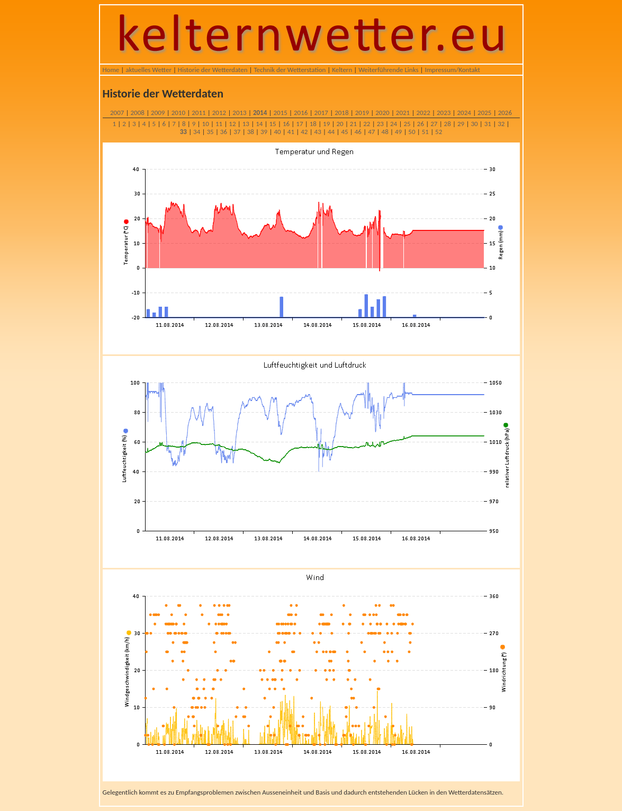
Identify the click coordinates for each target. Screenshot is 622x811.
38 (250, 132)
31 (487, 124)
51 (425, 132)
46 (358, 132)
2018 (341, 113)
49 (398, 132)
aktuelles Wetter (148, 70)
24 (393, 124)
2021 (403, 113)
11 (218, 124)
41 (290, 132)
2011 (198, 113)
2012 (219, 113)
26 (420, 124)
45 (344, 132)
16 (286, 124)
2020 (382, 113)
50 (411, 132)
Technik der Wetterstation (290, 70)
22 (366, 124)
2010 (178, 113)
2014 (260, 113)
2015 (280, 113)
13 (245, 124)
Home (111, 70)
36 (223, 132)
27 (433, 124)
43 (317, 132)
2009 (158, 113)
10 (205, 124)
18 (313, 124)
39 (263, 132)
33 (183, 132)
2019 (362, 113)
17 (299, 124)
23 (380, 124)
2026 (505, 113)
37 (236, 132)
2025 (484, 113)
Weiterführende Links (388, 70)
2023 (443, 113)
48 (385, 132)
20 (339, 124)
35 (209, 132)
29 (460, 124)
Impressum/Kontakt (452, 70)
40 (277, 132)
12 (232, 124)
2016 (301, 113)
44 (331, 132)
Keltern (342, 70)
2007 (117, 113)
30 (474, 124)
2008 (138, 113)
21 (353, 124)
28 (447, 124)
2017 (321, 113)
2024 (464, 113)
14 (259, 124)
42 (304, 132)
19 (326, 124)
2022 (423, 113)
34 (196, 132)
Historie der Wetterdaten (213, 70)
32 (501, 124)
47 (371, 132)
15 (272, 124)
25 (406, 124)
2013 (239, 113)
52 (438, 132)
